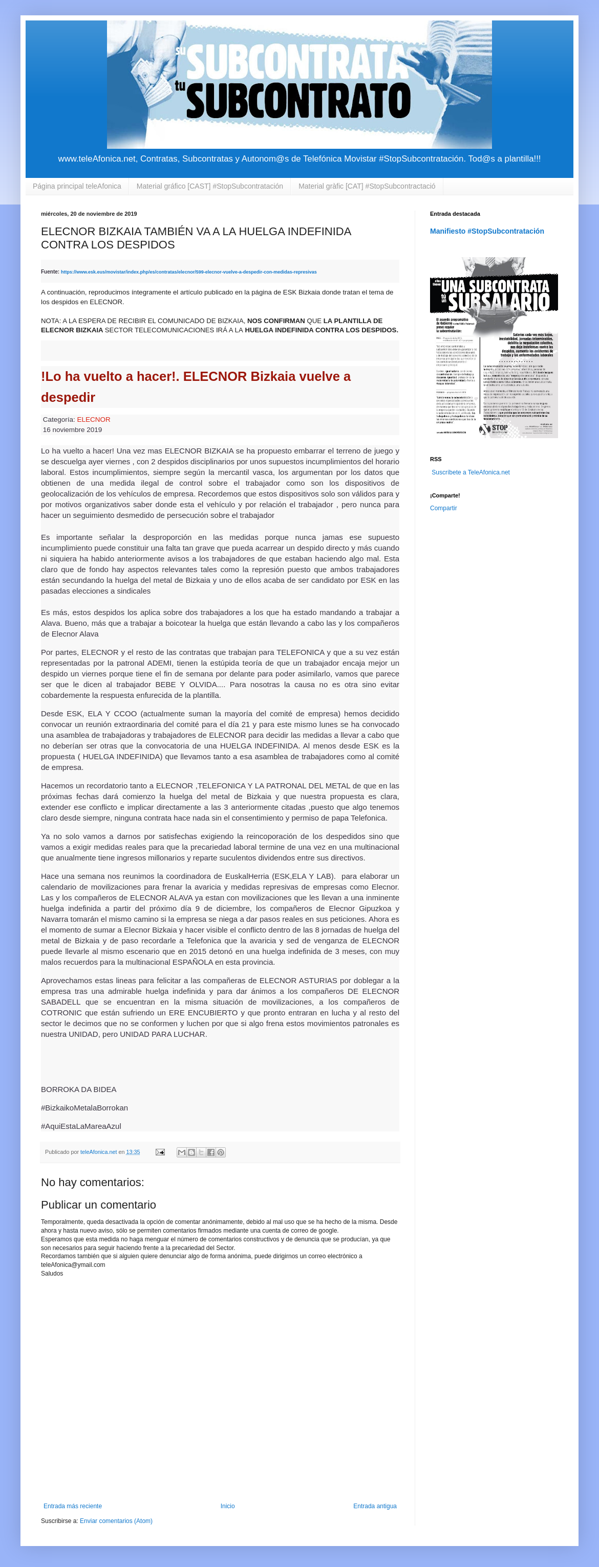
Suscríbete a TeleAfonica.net (471, 472)
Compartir (443, 508)
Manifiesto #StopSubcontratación (487, 231)
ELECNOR (94, 419)
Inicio (228, 1506)
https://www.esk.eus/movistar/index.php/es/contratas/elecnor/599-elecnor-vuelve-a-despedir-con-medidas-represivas (189, 272)
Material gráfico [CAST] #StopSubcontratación (210, 186)
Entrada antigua (375, 1506)
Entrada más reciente (73, 1506)
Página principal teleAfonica (77, 186)
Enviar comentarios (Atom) (116, 1521)
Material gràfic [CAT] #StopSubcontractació (366, 186)
